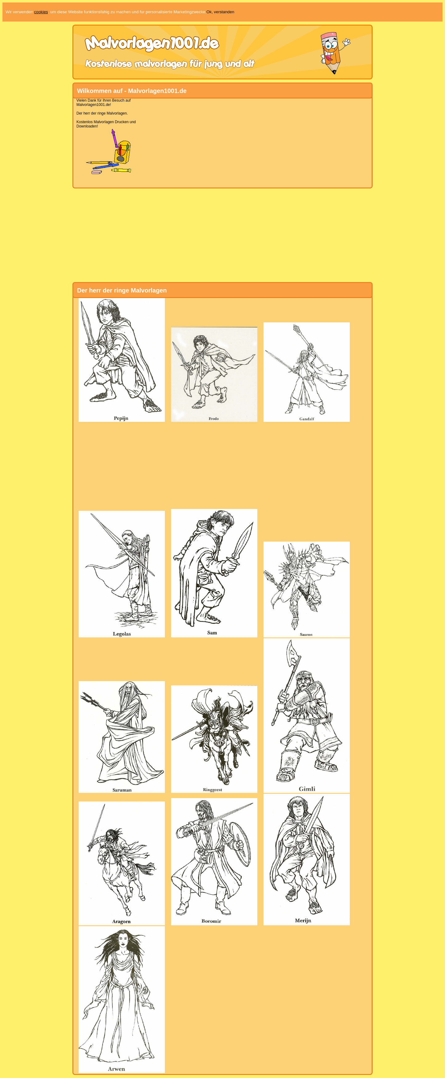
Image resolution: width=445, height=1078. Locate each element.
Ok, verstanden (220, 12)
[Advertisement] (220, 141)
